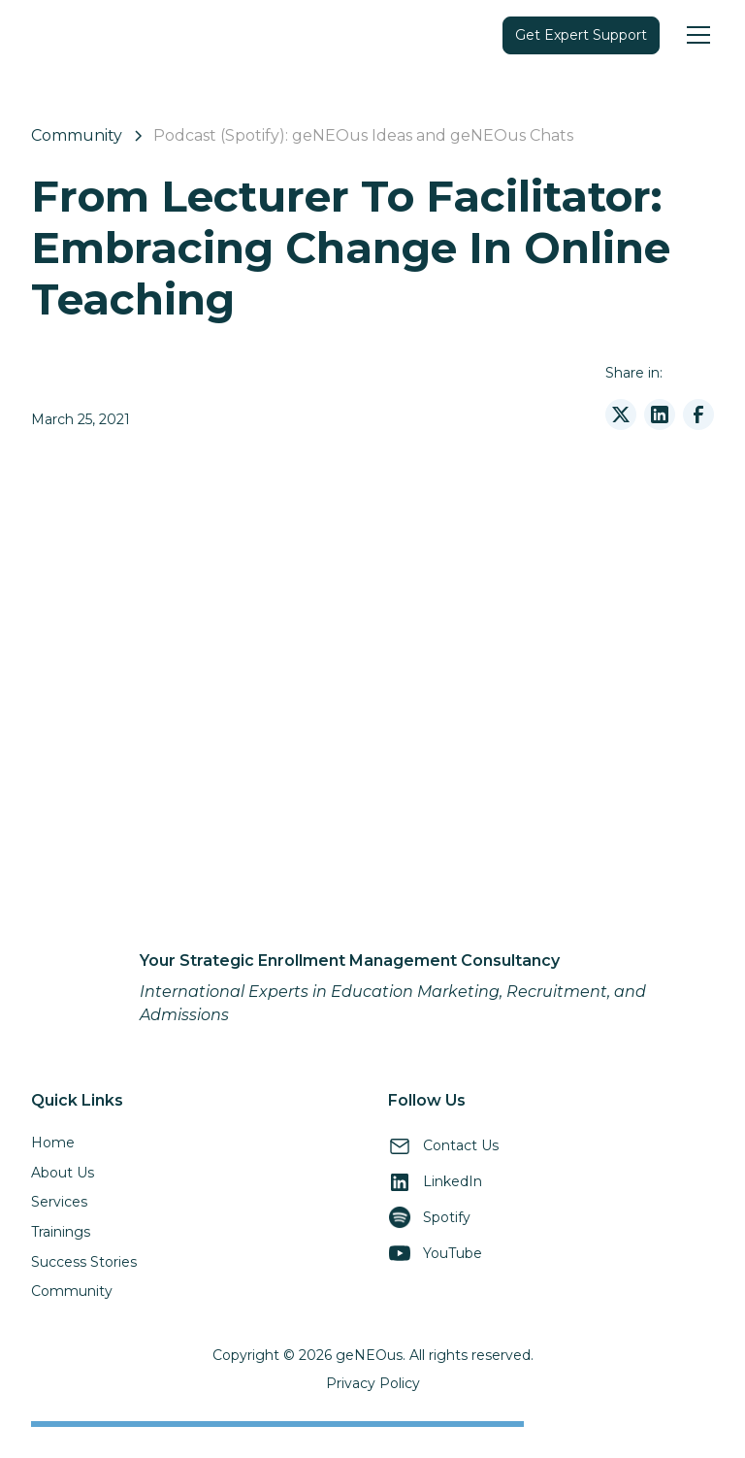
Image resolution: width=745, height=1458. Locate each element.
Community (72, 1291)
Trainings (60, 1232)
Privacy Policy (373, 1383)
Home (53, 1142)
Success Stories (84, 1262)
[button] (694, 35)
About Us (62, 1172)
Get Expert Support (581, 35)
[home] (70, 35)
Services (59, 1201)
